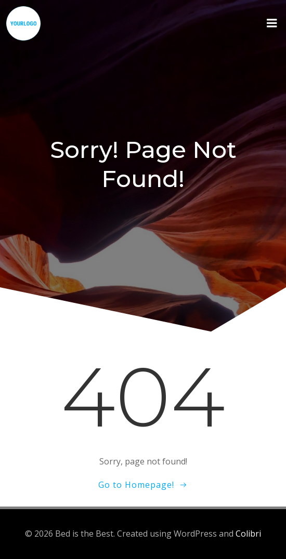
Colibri (248, 533)
